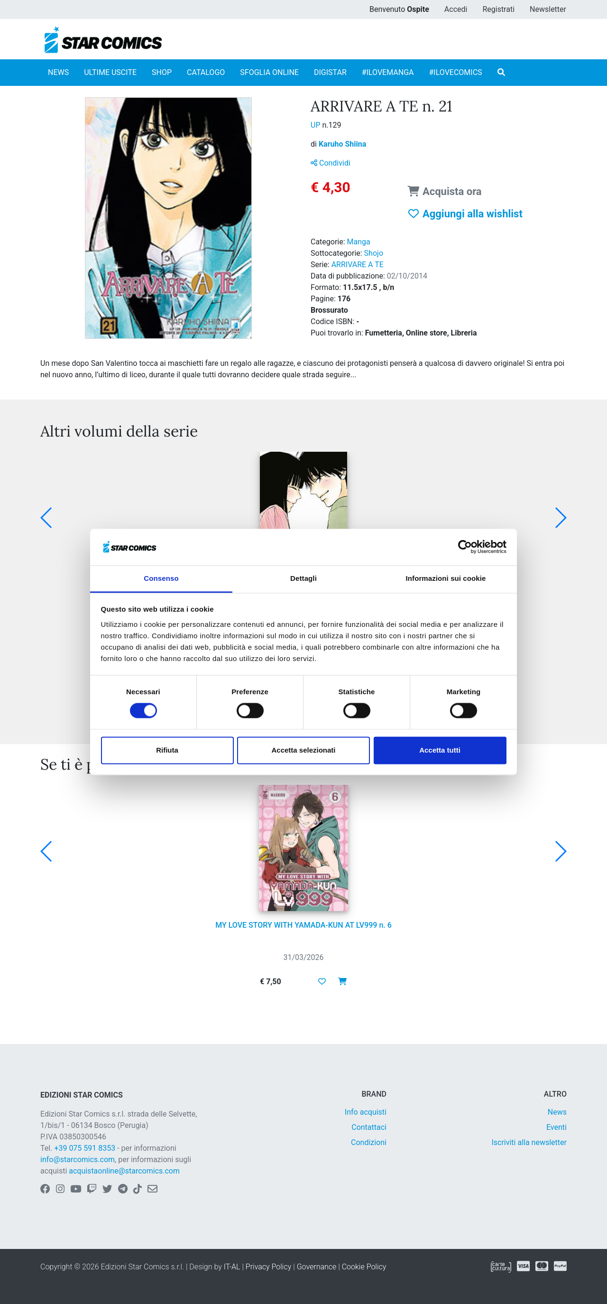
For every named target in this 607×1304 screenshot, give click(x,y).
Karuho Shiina (342, 144)
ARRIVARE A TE (357, 264)
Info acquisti (365, 1112)
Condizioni (368, 1142)
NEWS (58, 72)
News (557, 1112)
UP (316, 125)
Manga (358, 241)
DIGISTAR (330, 72)
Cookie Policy (364, 1266)
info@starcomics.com (77, 1159)
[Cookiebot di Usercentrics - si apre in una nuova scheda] (464, 547)
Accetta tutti (439, 750)
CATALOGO (206, 72)
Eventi (556, 1127)
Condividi (330, 163)
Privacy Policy (268, 1266)
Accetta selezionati (303, 750)
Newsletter (548, 9)
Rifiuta (167, 750)
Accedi (456, 9)
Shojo (373, 253)
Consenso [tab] (161, 578)
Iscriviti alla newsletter (529, 1142)
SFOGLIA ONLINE (269, 72)
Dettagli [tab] (303, 578)
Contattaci (368, 1127)
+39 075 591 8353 (84, 1148)
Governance (317, 1266)
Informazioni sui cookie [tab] (446, 578)
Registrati (498, 9)
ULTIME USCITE (110, 72)
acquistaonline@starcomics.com (124, 1170)
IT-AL (232, 1266)
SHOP (162, 72)
